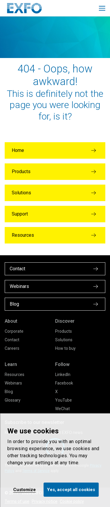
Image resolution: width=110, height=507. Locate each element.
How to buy (65, 348)
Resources (14, 374)
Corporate (14, 331)
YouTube (63, 400)
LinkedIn (62, 374)
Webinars (13, 383)
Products (63, 331)
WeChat (62, 408)
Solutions (63, 339)
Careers (12, 348)
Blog (9, 391)
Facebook (64, 383)
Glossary (13, 400)
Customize (24, 489)
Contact (12, 339)
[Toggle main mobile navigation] (102, 8)
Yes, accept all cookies (71, 489)
